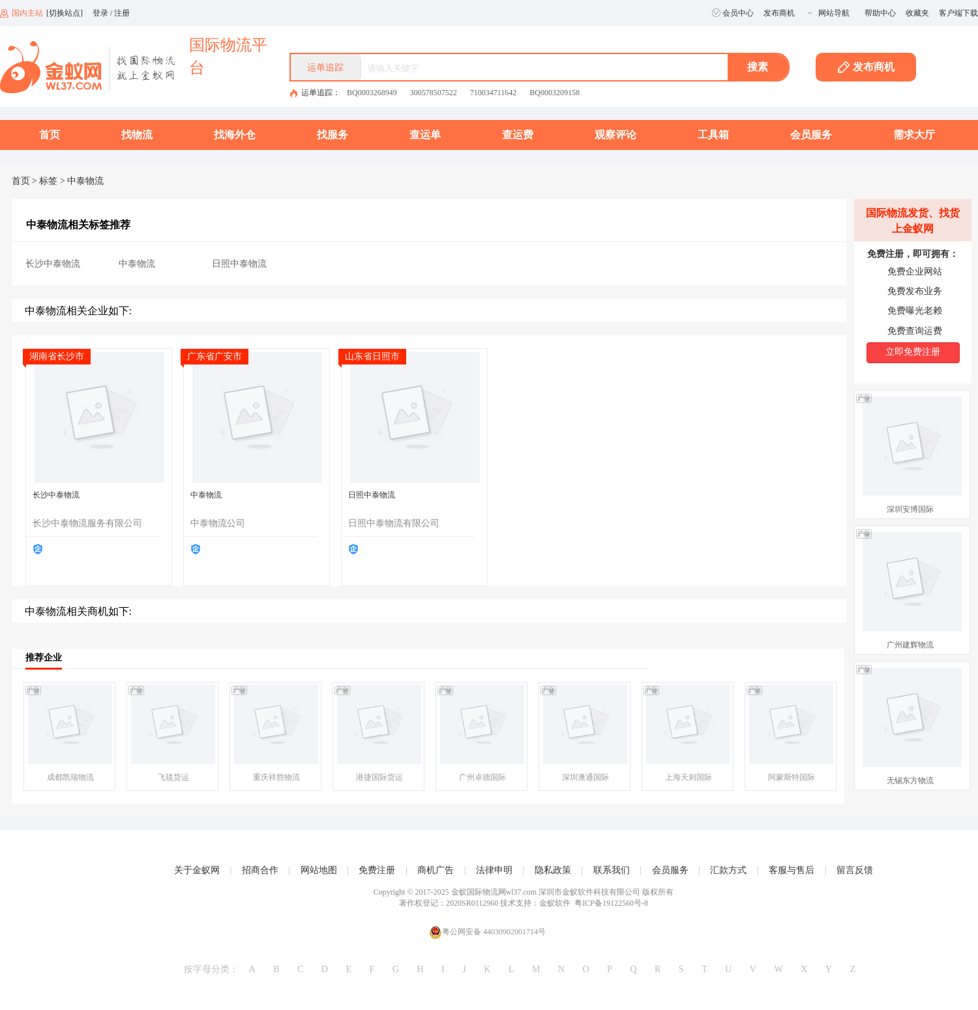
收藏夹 (917, 13)
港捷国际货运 (379, 777)
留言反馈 (855, 870)
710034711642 (493, 92)
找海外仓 (235, 134)
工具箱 (713, 134)
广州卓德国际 (482, 777)
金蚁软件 (554, 903)
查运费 (517, 134)
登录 (100, 13)
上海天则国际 (688, 777)
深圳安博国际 (910, 509)
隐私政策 (553, 870)
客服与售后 (791, 870)
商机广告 (435, 870)
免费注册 (377, 870)
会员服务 (811, 134)
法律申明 (494, 870)
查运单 (425, 134)
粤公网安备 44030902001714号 (487, 932)
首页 (49, 134)
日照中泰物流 (239, 264)
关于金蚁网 (197, 870)
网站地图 (319, 870)
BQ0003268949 (372, 92)
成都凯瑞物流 (70, 777)
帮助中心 (880, 13)
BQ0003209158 (554, 92)
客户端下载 (958, 13)
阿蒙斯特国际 (791, 777)
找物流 (137, 134)
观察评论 (615, 134)
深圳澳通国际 (585, 777)
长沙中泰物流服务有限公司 (87, 523)
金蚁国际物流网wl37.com (494, 892)
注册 (122, 13)
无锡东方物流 (910, 780)
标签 (48, 181)
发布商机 (779, 13)
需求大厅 (914, 134)
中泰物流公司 (217, 523)
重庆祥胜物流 (276, 777)
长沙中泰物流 (52, 264)
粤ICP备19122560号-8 (611, 903)
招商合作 (260, 870)
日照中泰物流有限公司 (393, 523)
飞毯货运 (173, 777)
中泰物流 (137, 264)
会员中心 (733, 13)
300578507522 (433, 92)
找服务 (332, 134)
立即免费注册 (912, 352)
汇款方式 (728, 870)
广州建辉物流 (910, 644)
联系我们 (611, 870)
